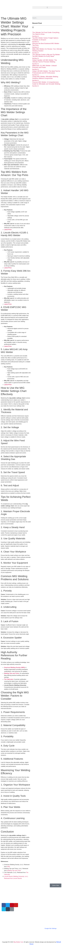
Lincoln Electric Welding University (15, 685)
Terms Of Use (26, 907)
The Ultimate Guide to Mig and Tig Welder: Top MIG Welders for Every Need (46, 55)
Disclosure (25, 913)
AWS (8, 866)
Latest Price (8, 229)
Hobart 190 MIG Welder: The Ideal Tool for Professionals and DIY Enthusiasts (46, 72)
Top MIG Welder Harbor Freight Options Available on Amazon (45, 39)
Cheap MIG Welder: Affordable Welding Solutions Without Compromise (45, 77)
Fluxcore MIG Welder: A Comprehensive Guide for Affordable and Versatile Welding (46, 83)
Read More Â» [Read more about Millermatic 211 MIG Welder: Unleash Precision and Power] (35, 69)
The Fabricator (8, 679)
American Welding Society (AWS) (14, 667)
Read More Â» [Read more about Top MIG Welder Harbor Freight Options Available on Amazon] (35, 41)
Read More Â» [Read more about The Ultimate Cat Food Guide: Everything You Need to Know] (35, 36)
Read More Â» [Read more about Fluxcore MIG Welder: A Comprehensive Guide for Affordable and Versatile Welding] (35, 86)
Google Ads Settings (51, 928)
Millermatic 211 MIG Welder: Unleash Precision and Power (44, 66)
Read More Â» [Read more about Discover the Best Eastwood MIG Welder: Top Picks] (35, 47)
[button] (47, 7)
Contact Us (25, 910)
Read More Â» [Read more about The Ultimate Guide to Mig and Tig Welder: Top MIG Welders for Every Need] (35, 58)
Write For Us (25, 901)
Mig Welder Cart (18, 942)
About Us (24, 897)
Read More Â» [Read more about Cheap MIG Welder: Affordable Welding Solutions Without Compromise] (35, 80)
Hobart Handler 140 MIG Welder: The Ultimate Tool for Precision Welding (44, 61)
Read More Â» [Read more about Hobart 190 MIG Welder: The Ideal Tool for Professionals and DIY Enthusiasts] (35, 74)
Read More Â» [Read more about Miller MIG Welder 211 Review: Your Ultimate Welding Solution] (35, 52)
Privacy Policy (26, 904)
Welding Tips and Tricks (11, 673)
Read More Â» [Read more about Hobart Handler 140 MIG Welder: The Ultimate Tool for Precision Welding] (35, 63)
